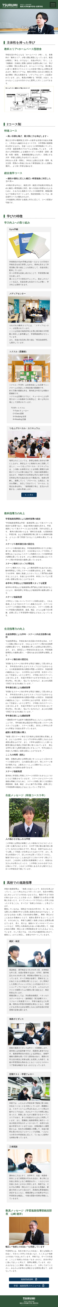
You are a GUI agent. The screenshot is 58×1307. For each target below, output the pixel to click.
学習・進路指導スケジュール (29, 1285)
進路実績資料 (29, 1279)
